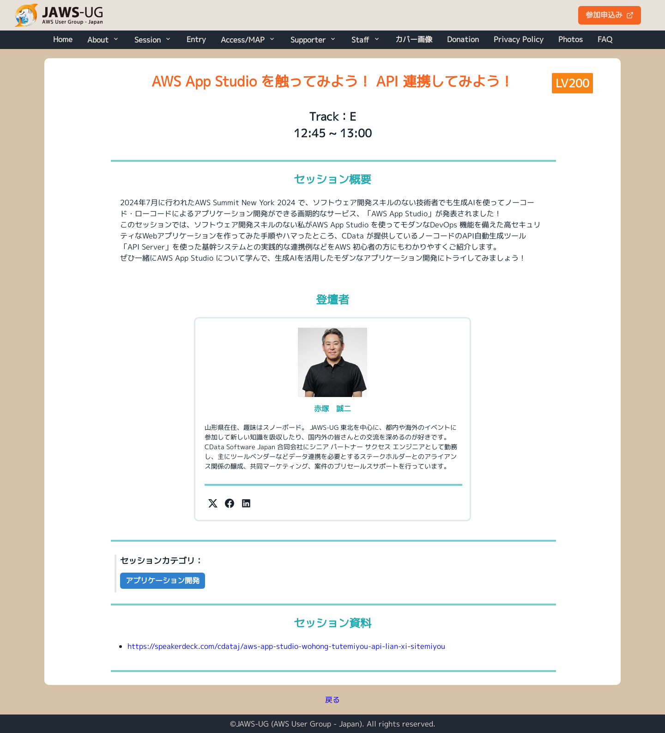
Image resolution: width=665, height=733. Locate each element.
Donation (463, 39)
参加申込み (610, 15)
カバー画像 (413, 39)
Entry (196, 39)
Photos (570, 39)
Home (63, 39)
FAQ (605, 39)
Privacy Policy (519, 39)
